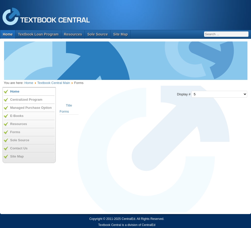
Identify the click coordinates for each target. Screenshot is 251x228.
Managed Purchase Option (31, 108)
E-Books (17, 116)
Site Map (120, 34)
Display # (184, 94)
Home (8, 34)
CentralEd (148, 225)
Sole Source (97, 34)
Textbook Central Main (53, 83)
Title (69, 105)
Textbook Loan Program (38, 34)
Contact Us (19, 148)
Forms (64, 111)
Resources (73, 34)
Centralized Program (26, 99)
